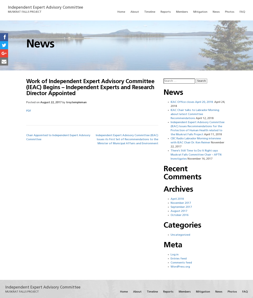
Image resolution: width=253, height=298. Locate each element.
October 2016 (180, 215)
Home (121, 12)
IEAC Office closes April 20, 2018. (192, 102)
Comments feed (181, 262)
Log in (175, 254)
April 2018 (177, 199)
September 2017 (181, 207)
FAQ (242, 12)
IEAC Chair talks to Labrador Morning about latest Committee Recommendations (195, 114)
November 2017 (181, 203)
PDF (28, 111)
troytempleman (76, 102)
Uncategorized (180, 235)
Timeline (149, 12)
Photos (229, 12)
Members (182, 12)
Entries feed (179, 258)
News (216, 12)
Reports (166, 12)
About (134, 12)
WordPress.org (180, 266)
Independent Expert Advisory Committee (45, 8)
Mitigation (200, 12)
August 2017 (179, 211)
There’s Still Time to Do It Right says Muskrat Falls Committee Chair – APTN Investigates (196, 154)
